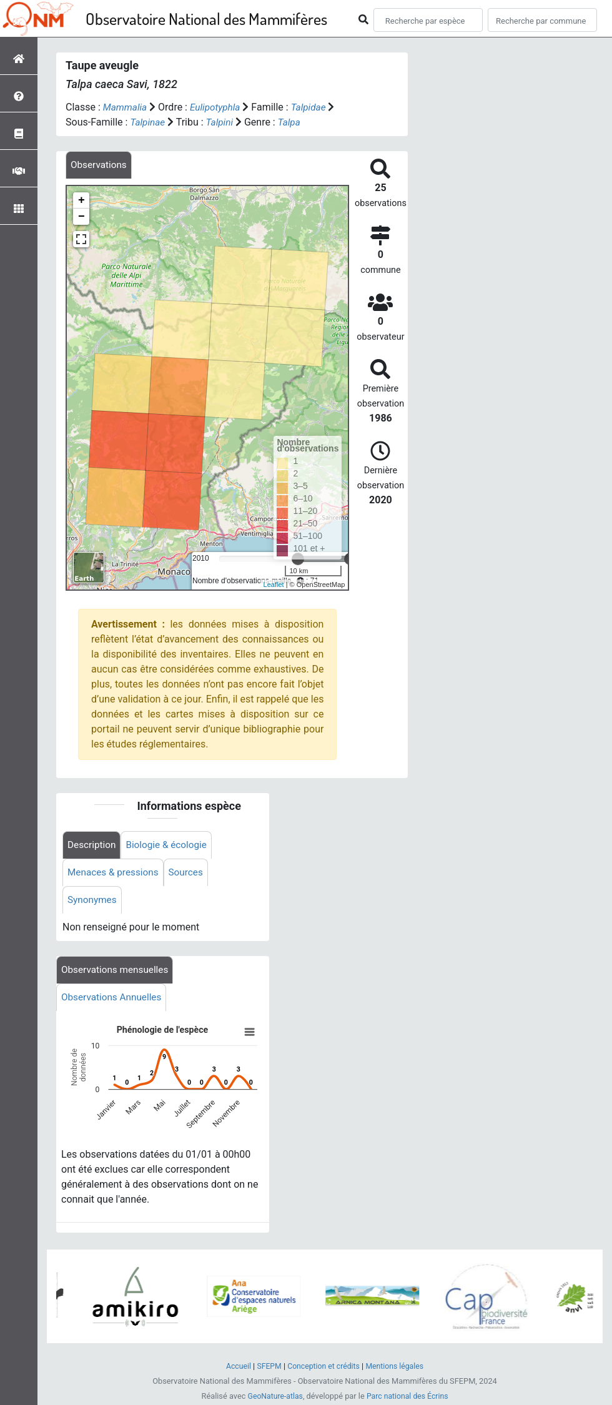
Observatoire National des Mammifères (206, 18)
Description (92, 846)
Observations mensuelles (117, 973)
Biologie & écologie (170, 846)
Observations (100, 165)
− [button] (81, 217)
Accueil (235, 1368)
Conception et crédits (323, 1368)
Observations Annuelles (113, 1001)
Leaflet (274, 585)
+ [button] (81, 201)
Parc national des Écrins (409, 1398)
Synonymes (93, 902)
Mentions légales (397, 1368)
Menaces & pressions (114, 874)
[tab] (100, 165)
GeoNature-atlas (273, 1398)
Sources (190, 874)
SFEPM (266, 1368)
